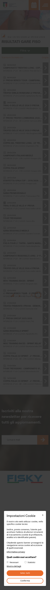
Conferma (25, 580)
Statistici (31, 562)
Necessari (14, 562)
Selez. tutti (25, 573)
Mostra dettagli (14, 566)
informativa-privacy (16, 551)
